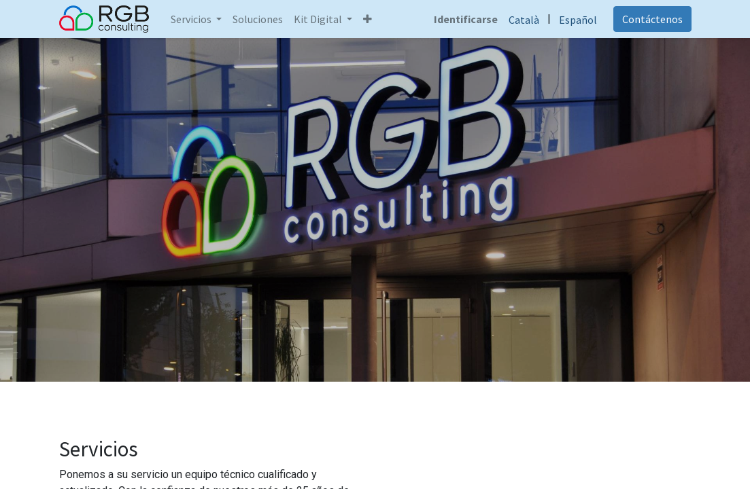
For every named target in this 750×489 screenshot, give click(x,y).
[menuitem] (257, 19)
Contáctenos (652, 19)
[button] (367, 19)
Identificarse (466, 19)
